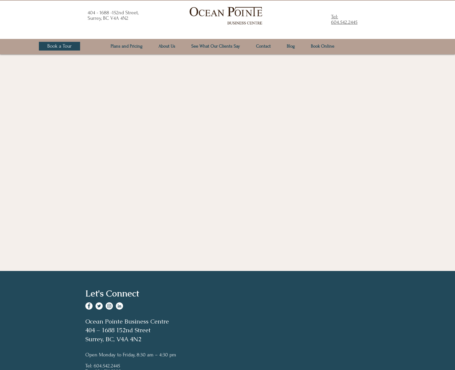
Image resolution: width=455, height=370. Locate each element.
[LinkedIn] (119, 306)
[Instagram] (109, 306)
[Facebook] (89, 306)
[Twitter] (99, 306)
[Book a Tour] (59, 46)
